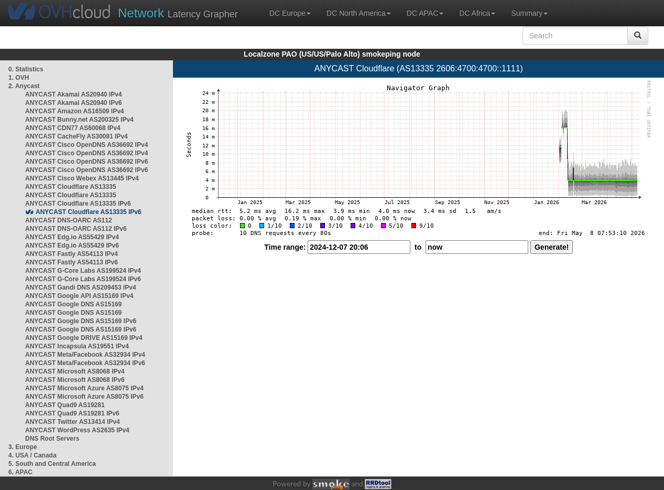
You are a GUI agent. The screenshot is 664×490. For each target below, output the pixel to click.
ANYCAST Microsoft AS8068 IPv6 (75, 380)
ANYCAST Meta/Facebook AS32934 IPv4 (85, 354)
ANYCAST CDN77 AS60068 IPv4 (73, 128)
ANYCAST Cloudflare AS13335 (70, 186)
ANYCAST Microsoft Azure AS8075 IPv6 (84, 396)
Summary (529, 13)
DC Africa (477, 13)
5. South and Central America (52, 463)
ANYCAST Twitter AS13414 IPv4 (72, 421)
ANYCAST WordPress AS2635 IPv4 (77, 430)
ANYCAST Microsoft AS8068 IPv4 (75, 371)
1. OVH (18, 77)
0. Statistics (25, 69)
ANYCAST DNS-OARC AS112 (68, 220)
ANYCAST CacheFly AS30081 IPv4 (76, 136)
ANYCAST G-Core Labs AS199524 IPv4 (83, 270)
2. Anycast (24, 86)
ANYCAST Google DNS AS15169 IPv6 (80, 321)
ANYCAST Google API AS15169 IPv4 (79, 296)
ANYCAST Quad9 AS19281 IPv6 (72, 413)
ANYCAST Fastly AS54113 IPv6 (71, 262)
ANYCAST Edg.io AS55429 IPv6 (72, 245)
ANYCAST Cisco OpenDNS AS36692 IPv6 (86, 161)
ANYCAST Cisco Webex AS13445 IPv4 (82, 178)
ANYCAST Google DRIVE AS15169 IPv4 (84, 338)
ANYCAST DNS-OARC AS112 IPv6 (76, 228)
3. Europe (22, 447)
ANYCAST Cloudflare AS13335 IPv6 (78, 203)
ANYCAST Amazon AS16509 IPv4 (74, 111)
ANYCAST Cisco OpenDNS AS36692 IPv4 (86, 144)
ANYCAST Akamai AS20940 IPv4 (73, 94)
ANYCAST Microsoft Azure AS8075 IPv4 (84, 388)
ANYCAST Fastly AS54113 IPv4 (71, 254)
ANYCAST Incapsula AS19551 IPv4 (77, 346)
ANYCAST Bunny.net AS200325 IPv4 (79, 119)
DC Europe (290, 13)
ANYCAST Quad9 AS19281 (65, 405)
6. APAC (20, 472)
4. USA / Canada (32, 455)
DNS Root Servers (52, 438)
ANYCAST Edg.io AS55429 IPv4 (72, 237)
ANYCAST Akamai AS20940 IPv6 (73, 102)
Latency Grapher (178, 13)
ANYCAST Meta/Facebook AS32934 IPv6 (85, 363)
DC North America (358, 13)
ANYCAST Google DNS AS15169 (73, 304)
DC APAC (425, 13)
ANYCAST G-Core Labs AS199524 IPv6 (83, 279)
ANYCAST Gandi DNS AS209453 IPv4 (80, 287)
